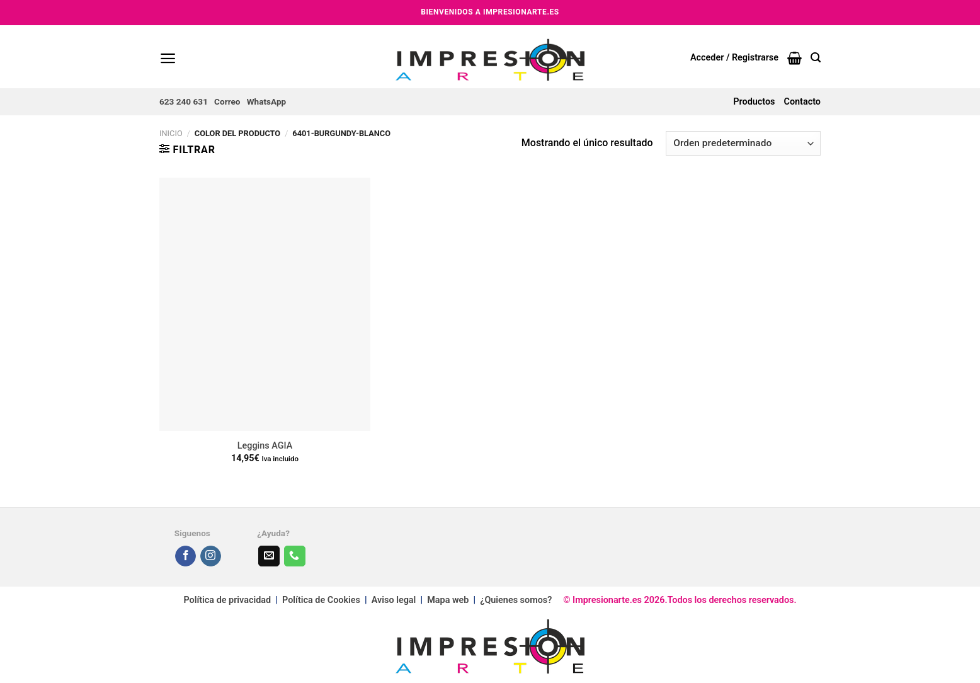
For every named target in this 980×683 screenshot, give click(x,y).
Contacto (802, 101)
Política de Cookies (321, 600)
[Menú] (167, 58)
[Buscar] (816, 57)
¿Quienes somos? (516, 600)
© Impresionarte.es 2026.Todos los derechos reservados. (674, 600)
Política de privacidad (227, 600)
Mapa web (449, 600)
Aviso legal (394, 600)
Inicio (171, 133)
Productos (754, 101)
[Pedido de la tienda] (743, 143)
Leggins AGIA (264, 445)
